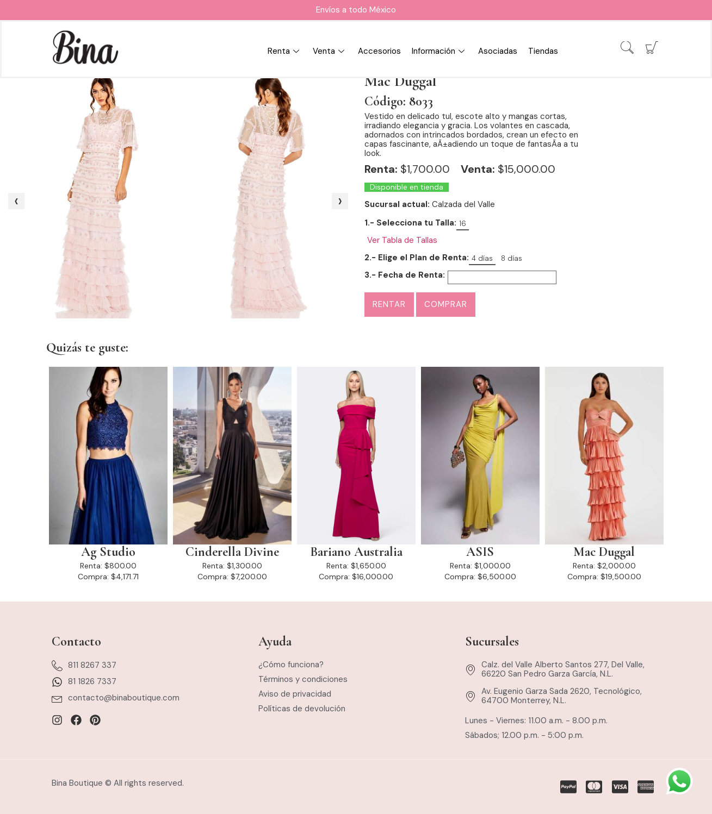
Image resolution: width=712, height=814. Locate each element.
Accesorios (379, 51)
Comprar (445, 304)
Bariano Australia (356, 552)
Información (439, 51)
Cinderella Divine (232, 552)
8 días (511, 258)
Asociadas (497, 51)
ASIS (480, 552)
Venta (330, 51)
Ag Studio (108, 552)
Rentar (389, 304)
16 (462, 223)
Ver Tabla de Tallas (402, 240)
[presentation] (16, 201)
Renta (285, 51)
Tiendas (543, 51)
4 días (482, 258)
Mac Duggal (604, 552)
